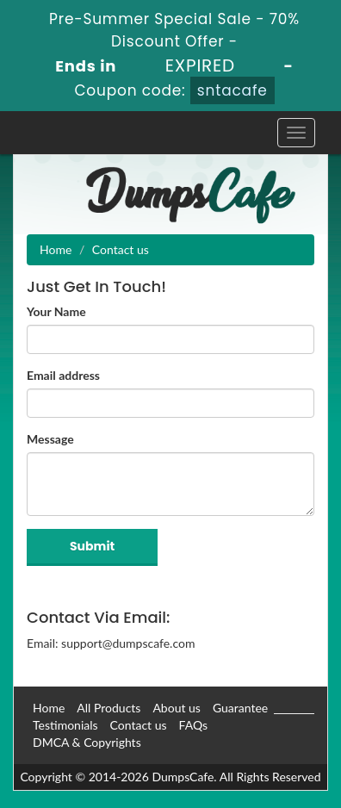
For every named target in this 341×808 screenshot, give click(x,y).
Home (55, 249)
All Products (108, 707)
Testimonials (65, 725)
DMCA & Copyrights (87, 742)
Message (50, 439)
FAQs (193, 725)
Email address (63, 375)
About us (176, 707)
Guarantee (240, 707)
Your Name (56, 311)
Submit (92, 546)
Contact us (138, 725)
